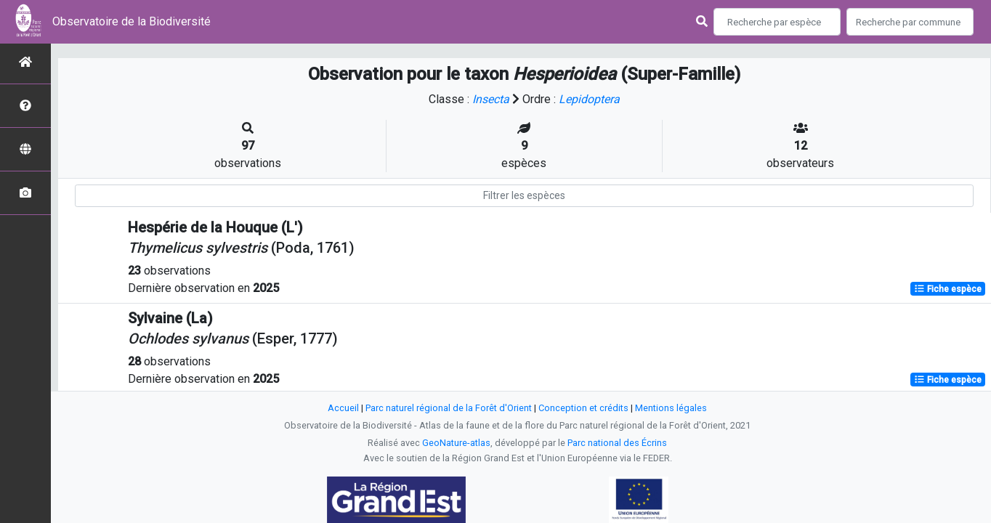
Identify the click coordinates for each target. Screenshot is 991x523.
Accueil (343, 407)
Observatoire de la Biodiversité (131, 21)
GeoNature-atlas (456, 442)
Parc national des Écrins (617, 442)
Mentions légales (671, 407)
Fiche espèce (948, 289)
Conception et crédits (583, 407)
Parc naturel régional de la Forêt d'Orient (448, 407)
